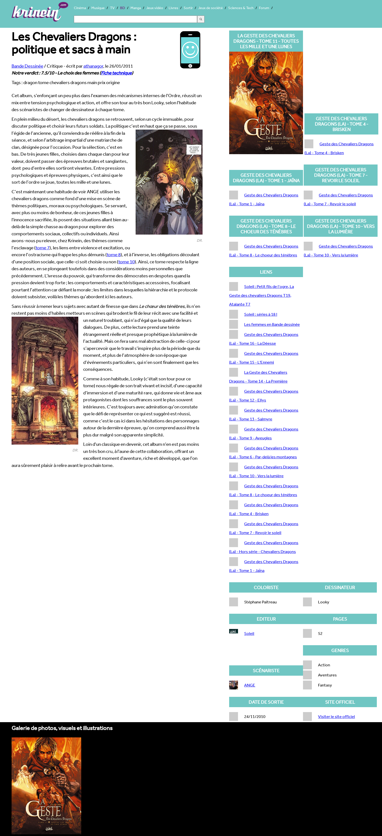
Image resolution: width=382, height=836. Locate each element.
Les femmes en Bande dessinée (272, 324)
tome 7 (42, 247)
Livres (173, 7)
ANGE (249, 684)
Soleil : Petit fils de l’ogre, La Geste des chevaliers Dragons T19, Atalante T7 (261, 295)
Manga (135, 7)
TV (112, 7)
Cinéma (80, 7)
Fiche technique (116, 72)
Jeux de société (210, 7)
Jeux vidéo (154, 7)
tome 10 (126, 261)
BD (122, 7)
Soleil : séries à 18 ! (260, 314)
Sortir (188, 7)
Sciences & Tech (241, 7)
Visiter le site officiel (336, 716)
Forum (264, 7)
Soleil (249, 633)
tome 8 (114, 254)
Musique (98, 7)
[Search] (135, 19)
